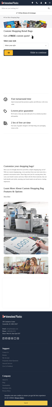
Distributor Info (6, 388)
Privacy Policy (6, 391)
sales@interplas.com (12, 329)
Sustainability (6, 385)
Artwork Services (7, 363)
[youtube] (15, 338)
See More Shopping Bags (11, 17)
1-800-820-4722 (11, 331)
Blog (3, 382)
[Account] (42, 3)
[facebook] (6, 338)
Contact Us (5, 352)
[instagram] (12, 338)
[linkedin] (3, 338)
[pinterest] (18, 338)
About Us (5, 380)
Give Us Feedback (7, 366)
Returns (4, 355)
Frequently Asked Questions (10, 360)
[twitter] (9, 338)
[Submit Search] (49, 8)
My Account (5, 358)
